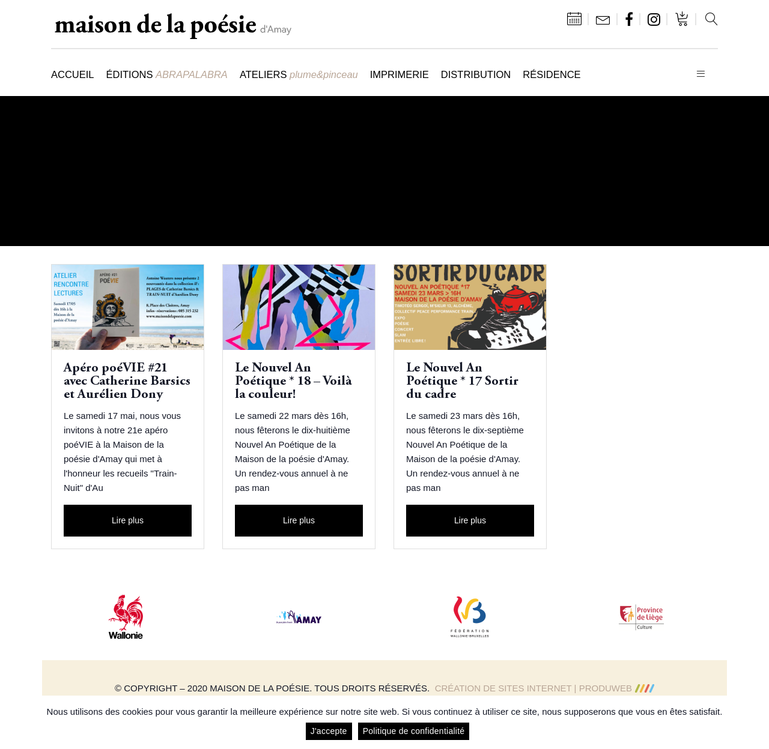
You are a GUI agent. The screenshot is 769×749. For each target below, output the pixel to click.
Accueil (72, 74)
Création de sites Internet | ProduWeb (544, 688)
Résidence (551, 74)
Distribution (476, 74)
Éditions (167, 74)
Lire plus (128, 520)
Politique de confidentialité (414, 731)
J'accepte (329, 731)
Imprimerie (399, 74)
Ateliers (299, 74)
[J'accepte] (754, 723)
